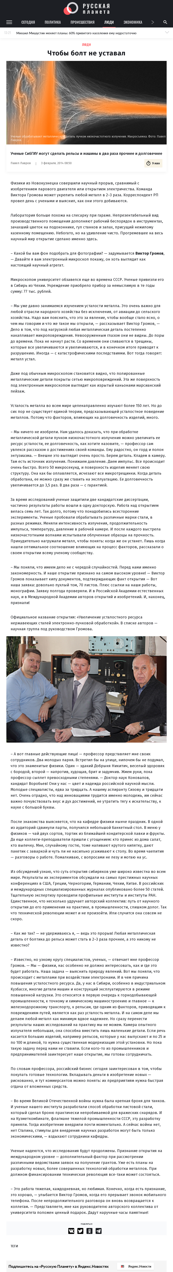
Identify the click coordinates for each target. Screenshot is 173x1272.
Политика (53, 22)
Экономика (133, 22)
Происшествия (83, 22)
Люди (109, 22)
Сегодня (28, 22)
